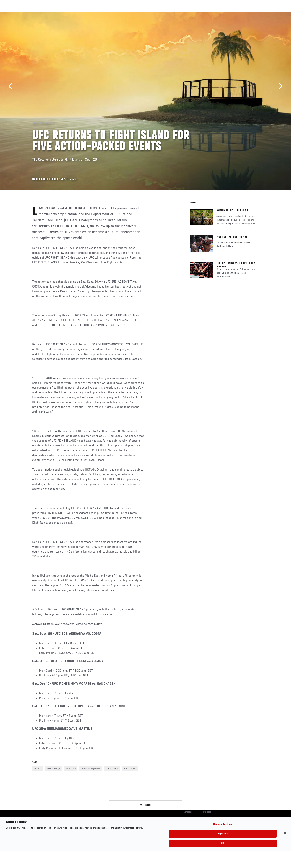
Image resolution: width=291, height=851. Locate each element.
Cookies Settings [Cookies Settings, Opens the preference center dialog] (222, 824)
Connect (201, 14)
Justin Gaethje (112, 769)
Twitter (207, 812)
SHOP (250, 14)
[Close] (285, 833)
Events (28, 14)
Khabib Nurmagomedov (91, 769)
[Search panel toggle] (260, 14)
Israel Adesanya (53, 769)
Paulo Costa (71, 769)
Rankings (44, 14)
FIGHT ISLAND (130, 769)
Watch (216, 14)
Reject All (222, 834)
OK (222, 843)
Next (279, 86)
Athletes (60, 14)
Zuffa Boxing (234, 14)
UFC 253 (37, 769)
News (75, 14)
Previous (11, 86)
